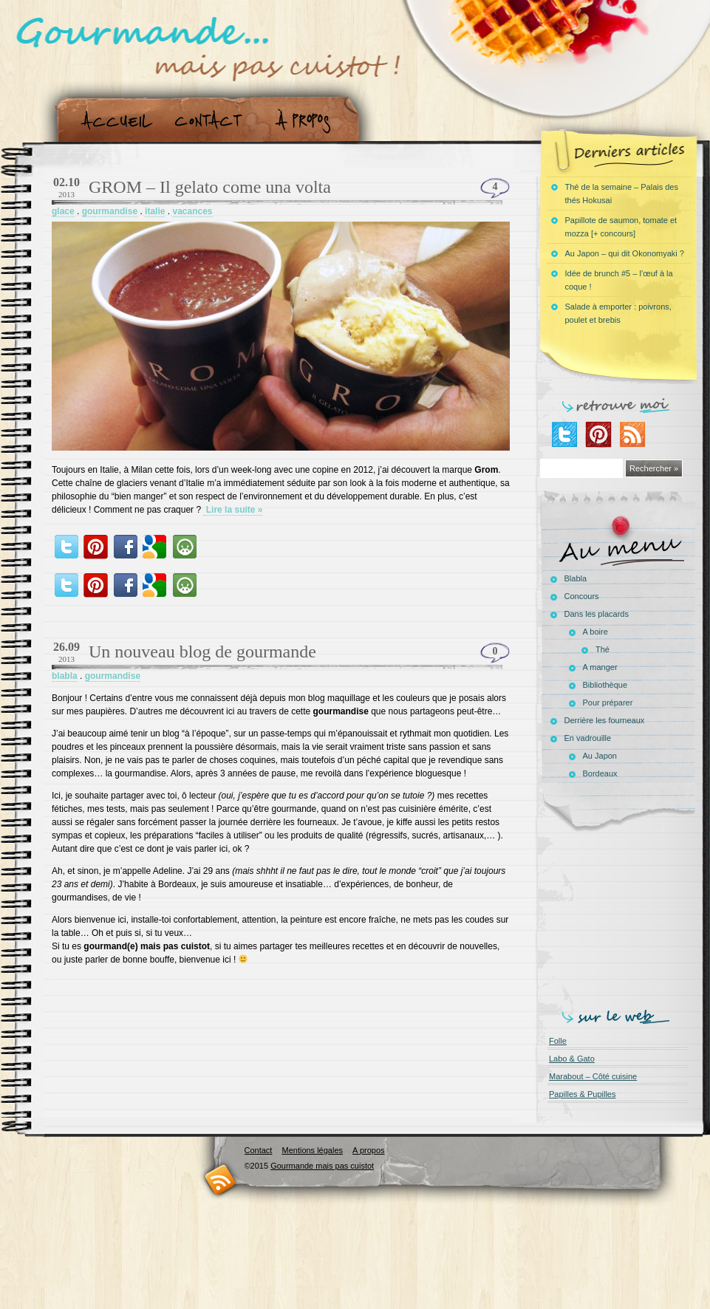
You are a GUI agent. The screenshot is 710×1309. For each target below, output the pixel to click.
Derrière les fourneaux (604, 720)
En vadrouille (588, 738)
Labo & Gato (572, 1058)
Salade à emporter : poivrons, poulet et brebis (618, 313)
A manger (600, 667)
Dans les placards (596, 613)
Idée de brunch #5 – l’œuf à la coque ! (619, 280)
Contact (213, 120)
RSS (220, 1179)
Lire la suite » (232, 510)
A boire (595, 631)
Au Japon (600, 755)
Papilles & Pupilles (582, 1094)
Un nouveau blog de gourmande (202, 651)
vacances (192, 211)
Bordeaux (600, 773)
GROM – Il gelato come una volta (210, 186)
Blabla (575, 578)
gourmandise (109, 211)
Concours (581, 596)
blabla (65, 676)
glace (63, 211)
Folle (558, 1040)
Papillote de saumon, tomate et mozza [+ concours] (621, 227)
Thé (602, 649)
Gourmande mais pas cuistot (322, 1165)
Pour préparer (608, 702)
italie (155, 211)
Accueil (113, 120)
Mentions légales (312, 1150)
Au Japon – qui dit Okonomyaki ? (624, 253)
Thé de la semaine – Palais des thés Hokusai (621, 193)
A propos (307, 120)
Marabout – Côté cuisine (593, 1076)
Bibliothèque (605, 684)
